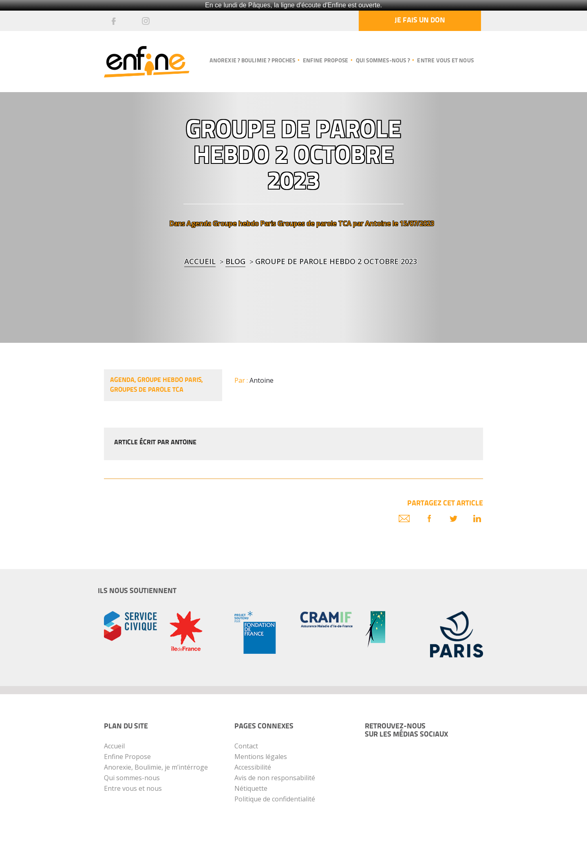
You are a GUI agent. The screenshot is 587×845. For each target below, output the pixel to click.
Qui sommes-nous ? (383, 61)
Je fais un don (420, 20)
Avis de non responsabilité (274, 777)
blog (235, 261)
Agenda (199, 223)
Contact (246, 745)
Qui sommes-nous (132, 777)
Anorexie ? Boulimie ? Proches (252, 61)
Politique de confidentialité (274, 798)
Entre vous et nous (445, 61)
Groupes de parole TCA (314, 223)
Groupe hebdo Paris (244, 223)
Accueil (200, 261)
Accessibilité (252, 767)
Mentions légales (260, 756)
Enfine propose (326, 61)
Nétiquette (250, 788)
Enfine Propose (127, 756)
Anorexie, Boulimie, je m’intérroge (156, 767)
